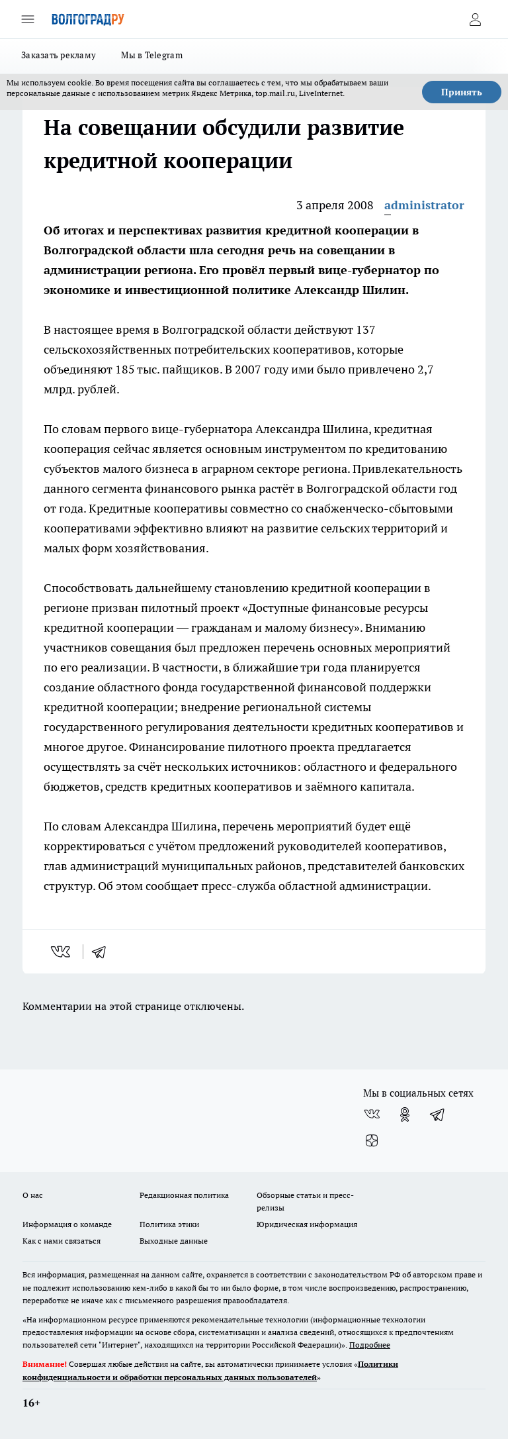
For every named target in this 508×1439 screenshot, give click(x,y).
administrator (424, 205)
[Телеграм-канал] (437, 1114)
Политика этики (169, 1224)
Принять (461, 92)
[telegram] (103, 951)
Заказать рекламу (58, 55)
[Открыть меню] (28, 19)
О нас (32, 1195)
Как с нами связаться (61, 1241)
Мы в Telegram (152, 55)
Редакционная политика (184, 1195)
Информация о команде (67, 1224)
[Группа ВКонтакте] (371, 1114)
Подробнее (369, 1345)
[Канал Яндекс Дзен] (371, 1141)
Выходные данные (174, 1241)
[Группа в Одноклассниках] (404, 1114)
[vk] (61, 951)
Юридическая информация (307, 1224)
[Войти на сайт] (475, 19)
